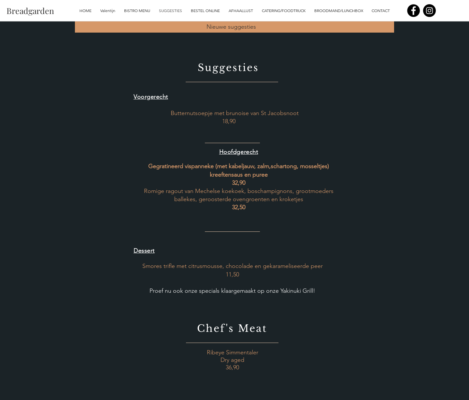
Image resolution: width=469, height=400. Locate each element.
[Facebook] (413, 10)
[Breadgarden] (30, 10)
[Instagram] (429, 10)
